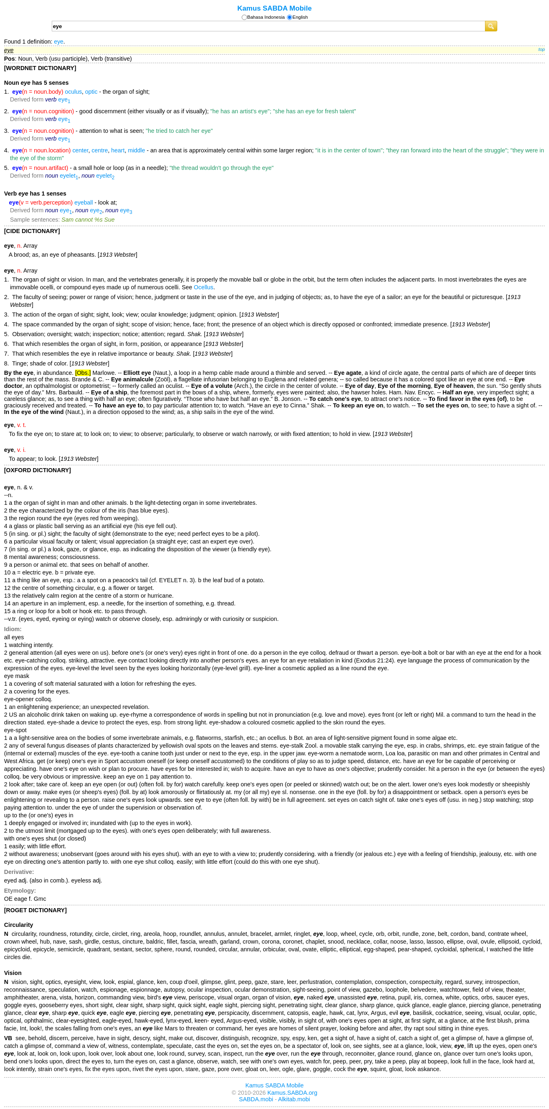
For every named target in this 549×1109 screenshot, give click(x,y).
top (541, 49)
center (80, 150)
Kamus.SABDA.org (292, 1092)
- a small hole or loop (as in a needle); (142, 168)
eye (58, 41)
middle (136, 150)
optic (91, 91)
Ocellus (204, 287)
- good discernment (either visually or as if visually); (184, 111)
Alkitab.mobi (294, 1099)
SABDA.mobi (256, 1099)
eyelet (69, 175)
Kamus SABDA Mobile (274, 8)
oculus (73, 91)
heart (118, 150)
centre (100, 150)
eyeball (83, 202)
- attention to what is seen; (112, 131)
